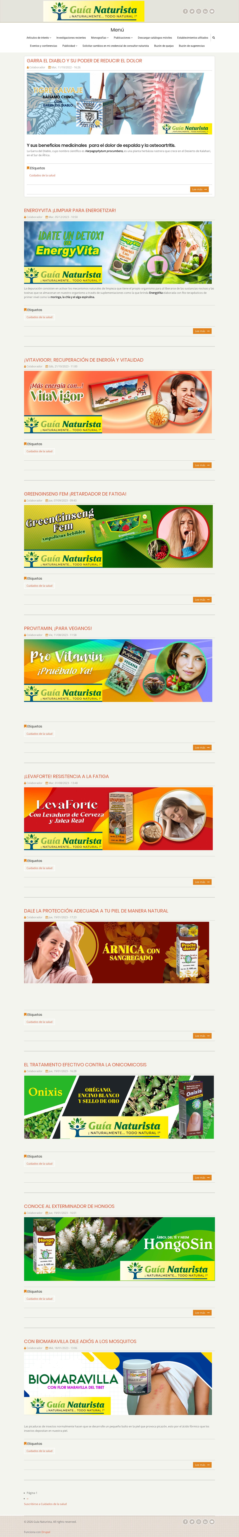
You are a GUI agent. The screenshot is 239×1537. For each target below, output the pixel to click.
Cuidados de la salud (42, 175)
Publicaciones (123, 37)
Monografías (100, 37)
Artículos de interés (39, 37)
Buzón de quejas (164, 45)
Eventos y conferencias (43, 45)
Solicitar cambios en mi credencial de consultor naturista (115, 45)
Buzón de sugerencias (192, 45)
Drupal (45, 1532)
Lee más (200, 189)
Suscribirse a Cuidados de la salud (45, 1504)
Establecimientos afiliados (192, 37)
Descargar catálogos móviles (155, 37)
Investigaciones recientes (71, 37)
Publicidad (69, 45)
